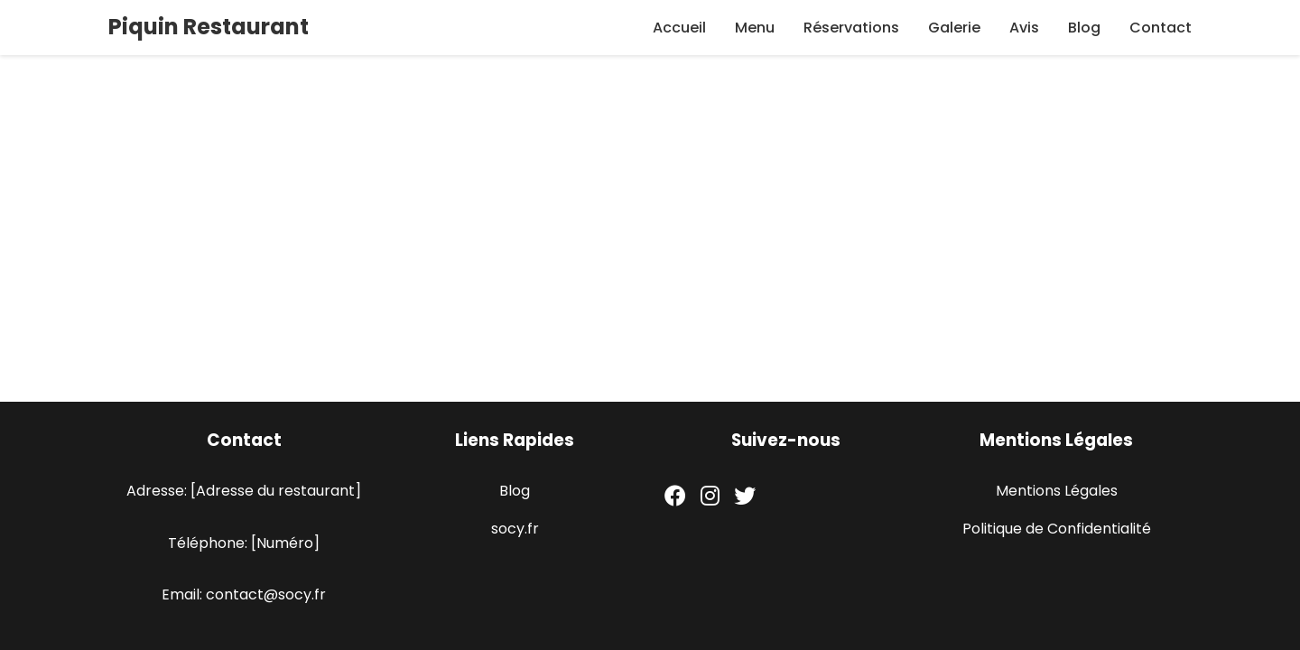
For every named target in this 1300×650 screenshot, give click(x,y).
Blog (1084, 27)
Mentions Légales (1057, 490)
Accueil (679, 27)
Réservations (851, 27)
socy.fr (515, 528)
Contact (1160, 27)
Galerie (954, 27)
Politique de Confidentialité (1056, 528)
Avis (1024, 27)
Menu (755, 27)
